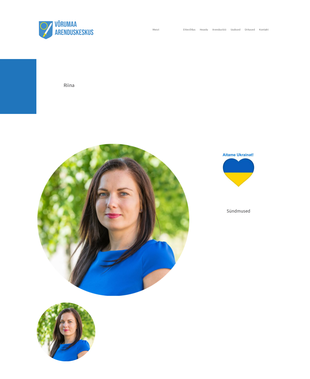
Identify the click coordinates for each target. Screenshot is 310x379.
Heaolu (204, 29)
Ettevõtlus (189, 29)
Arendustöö (219, 29)
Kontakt (263, 29)
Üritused (250, 29)
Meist (156, 29)
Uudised (235, 29)
